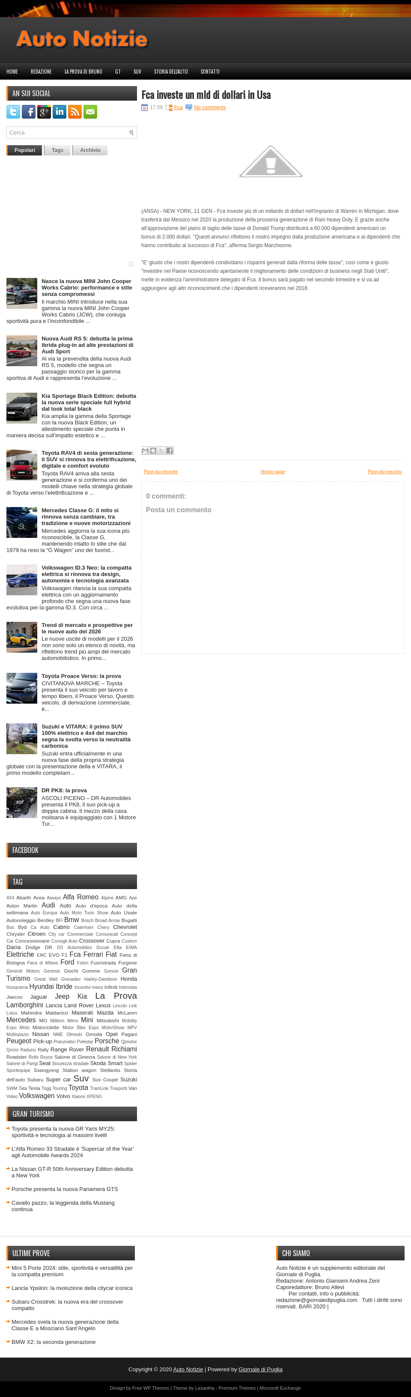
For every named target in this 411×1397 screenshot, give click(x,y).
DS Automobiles (74, 947)
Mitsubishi (108, 1020)
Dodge (33, 947)
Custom (129, 941)
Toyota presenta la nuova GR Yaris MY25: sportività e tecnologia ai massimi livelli (63, 1131)
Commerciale (80, 934)
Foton (83, 963)
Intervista (128, 987)
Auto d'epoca (92, 905)
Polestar (85, 1041)
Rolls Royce (41, 1057)
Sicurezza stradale (70, 1063)
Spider (130, 1063)
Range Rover (67, 1049)
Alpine (107, 898)
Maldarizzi (56, 1012)
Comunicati (107, 934)
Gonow (111, 971)
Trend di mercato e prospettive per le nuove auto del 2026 (87, 628)
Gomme (91, 970)
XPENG (94, 1096)
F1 (65, 955)
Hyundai (41, 986)
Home (12, 71)
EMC (42, 955)
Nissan (40, 1034)
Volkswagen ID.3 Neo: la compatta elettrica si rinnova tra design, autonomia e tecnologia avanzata (86, 574)
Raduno (28, 1050)
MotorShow (113, 1027)
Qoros (12, 1050)
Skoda (98, 1063)
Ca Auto (40, 927)
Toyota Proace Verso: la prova (81, 676)
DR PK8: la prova (64, 790)
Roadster (16, 1057)
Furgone (127, 962)
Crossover (91, 940)
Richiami (124, 1049)
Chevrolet (125, 927)
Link (133, 1005)
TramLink (99, 1088)
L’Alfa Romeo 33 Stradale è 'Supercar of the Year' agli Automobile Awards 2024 (73, 1152)
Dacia (13, 947)
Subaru (35, 1079)
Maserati (82, 1012)
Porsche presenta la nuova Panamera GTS (65, 1189)
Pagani (129, 1034)
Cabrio (61, 927)
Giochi (71, 970)
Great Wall (45, 979)
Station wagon (79, 1070)
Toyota (78, 1087)
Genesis (52, 971)
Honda (129, 979)
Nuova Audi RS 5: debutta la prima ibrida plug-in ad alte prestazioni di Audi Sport (88, 345)
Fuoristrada (103, 962)
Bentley (45, 920)
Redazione (41, 71)
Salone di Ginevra (74, 1057)
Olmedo (74, 1034)
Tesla (34, 1088)
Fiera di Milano (42, 963)
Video (12, 1096)
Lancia (54, 1005)
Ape (133, 898)
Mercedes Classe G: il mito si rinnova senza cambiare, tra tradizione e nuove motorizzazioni (86, 516)
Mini (87, 1020)
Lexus (103, 1005)
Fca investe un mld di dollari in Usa (206, 94)
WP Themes (156, 1388)
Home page (273, 471)
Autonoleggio (21, 920)
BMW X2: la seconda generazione (54, 1342)
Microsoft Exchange (280, 1388)
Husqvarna (17, 987)
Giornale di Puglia (260, 1369)
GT (118, 71)
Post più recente (161, 471)
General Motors (23, 971)
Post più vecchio (385, 471)
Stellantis (110, 1070)
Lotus (11, 1013)
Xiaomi (78, 1096)
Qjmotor (129, 1041)
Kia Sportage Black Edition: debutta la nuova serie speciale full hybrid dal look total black (89, 402)
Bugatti (129, 920)
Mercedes (21, 1020)
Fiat (111, 954)
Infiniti (111, 987)
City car (56, 934)
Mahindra (31, 1012)
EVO (54, 955)
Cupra (113, 940)
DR (48, 947)
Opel (111, 1034)
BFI (59, 920)
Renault (97, 1049)
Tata (23, 1088)
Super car (58, 1079)
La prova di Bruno (83, 71)
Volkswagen (36, 1095)
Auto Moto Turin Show (84, 912)
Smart (114, 1063)
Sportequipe (18, 1070)
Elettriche (20, 954)
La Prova (116, 995)
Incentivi (82, 987)
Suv (137, 71)
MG (43, 1020)
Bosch (87, 920)
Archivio (90, 150)
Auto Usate (124, 912)
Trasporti (118, 1088)
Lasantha (204, 1388)
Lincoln (120, 1005)
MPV (132, 1027)
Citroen (37, 934)
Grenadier (70, 979)
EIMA (131, 947)
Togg (46, 1088)
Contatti (210, 71)
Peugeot (18, 1041)
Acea (39, 897)
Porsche (107, 1041)
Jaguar (38, 997)
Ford (67, 962)
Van (132, 1088)
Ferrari (93, 954)
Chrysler (15, 934)
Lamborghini (24, 1005)
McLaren (127, 1012)
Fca (75, 954)
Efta (117, 947)
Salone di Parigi (22, 1063)
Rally (43, 1049)
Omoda (94, 1034)
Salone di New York (117, 1057)
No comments (210, 107)
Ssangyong (46, 1070)
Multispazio (17, 1034)
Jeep (62, 996)
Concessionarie (32, 940)
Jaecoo (14, 997)
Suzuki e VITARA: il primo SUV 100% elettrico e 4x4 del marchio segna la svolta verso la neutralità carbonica (86, 736)
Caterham (84, 927)
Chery (103, 927)
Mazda (105, 1012)
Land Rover (79, 1005)
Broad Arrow (107, 920)
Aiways (54, 898)
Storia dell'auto (171, 71)
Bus (10, 927)
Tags (57, 150)
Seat (45, 1063)
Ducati (102, 947)
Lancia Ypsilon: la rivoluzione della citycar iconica (72, 1288)
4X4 (10, 898)
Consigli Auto (64, 941)
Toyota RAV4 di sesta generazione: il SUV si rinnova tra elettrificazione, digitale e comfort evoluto (89, 459)
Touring (60, 1088)
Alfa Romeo (80, 897)
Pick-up (42, 1041)
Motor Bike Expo (81, 1027)
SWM (11, 1088)
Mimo (72, 1020)
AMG (121, 897)
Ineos (97, 987)
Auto (65, 905)
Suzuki (128, 1079)
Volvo (63, 1096)
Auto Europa (44, 912)
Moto (25, 1027)
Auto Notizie (188, 1369)
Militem (57, 1020)
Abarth (23, 897)
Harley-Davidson (100, 979)
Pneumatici (64, 1041)
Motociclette (46, 1027)
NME (58, 1034)
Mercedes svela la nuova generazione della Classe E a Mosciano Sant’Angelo (65, 1325)
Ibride (64, 986)
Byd (22, 927)
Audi (48, 905)
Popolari (25, 150)
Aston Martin (21, 905)
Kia (82, 996)
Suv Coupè (105, 1079)
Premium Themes (237, 1388)
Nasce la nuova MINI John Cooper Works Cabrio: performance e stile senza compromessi (87, 287)
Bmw (71, 919)
